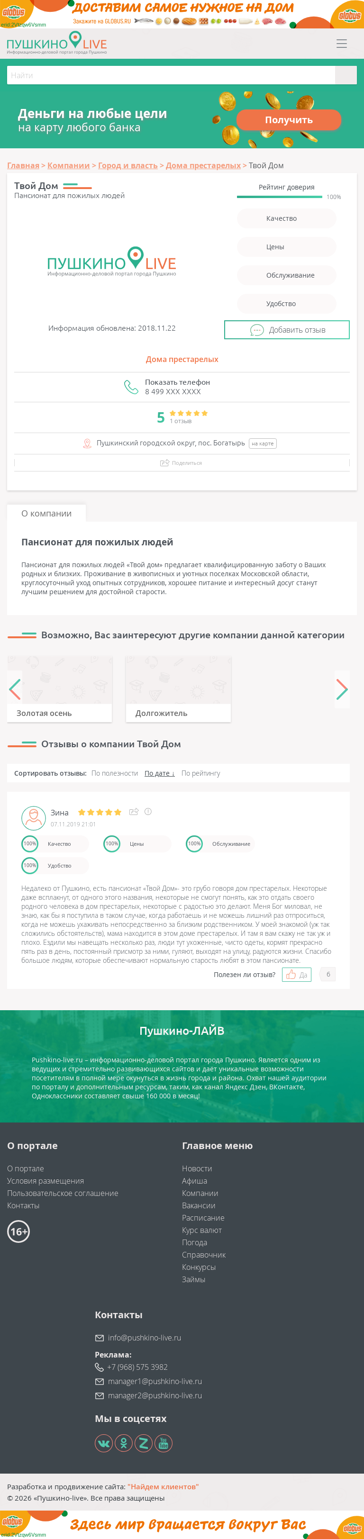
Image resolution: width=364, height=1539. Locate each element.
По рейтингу (201, 773)
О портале (25, 1168)
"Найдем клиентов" (163, 1486)
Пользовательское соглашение (62, 1193)
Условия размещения (45, 1181)
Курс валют (202, 1230)
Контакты (23, 1205)
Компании (200, 1193)
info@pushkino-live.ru (144, 1337)
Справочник (204, 1254)
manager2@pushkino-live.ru (155, 1395)
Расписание (203, 1218)
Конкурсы (199, 1267)
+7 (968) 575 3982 (137, 1367)
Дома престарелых (182, 359)
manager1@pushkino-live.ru (155, 1381)
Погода (194, 1242)
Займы (194, 1279)
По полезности (114, 773)
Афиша (194, 1181)
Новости (197, 1168)
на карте (263, 443)
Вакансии (199, 1205)
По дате (157, 773)
